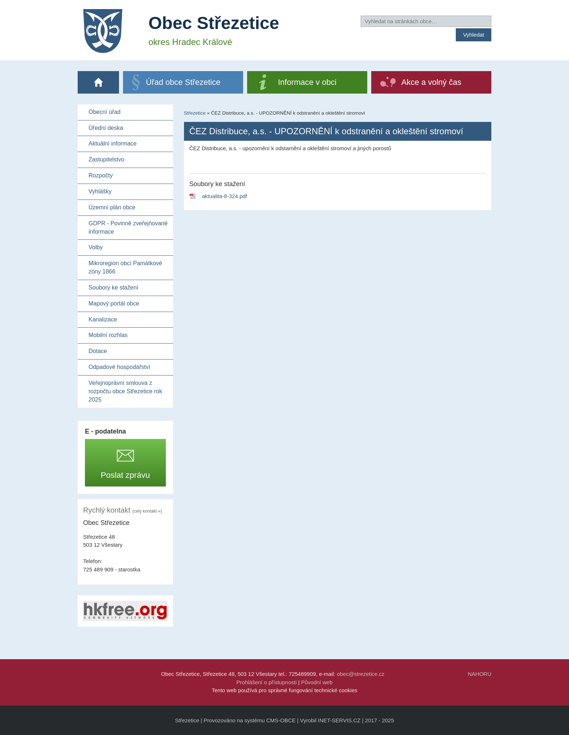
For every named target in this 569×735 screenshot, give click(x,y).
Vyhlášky (100, 191)
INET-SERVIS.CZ (339, 720)
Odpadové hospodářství (119, 367)
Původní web (317, 682)
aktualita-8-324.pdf (224, 196)
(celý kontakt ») (147, 511)
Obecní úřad (104, 112)
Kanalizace (103, 319)
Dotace (98, 351)
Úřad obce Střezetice (183, 82)
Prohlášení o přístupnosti (267, 682)
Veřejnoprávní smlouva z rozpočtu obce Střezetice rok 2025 (125, 391)
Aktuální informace (113, 143)
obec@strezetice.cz (360, 674)
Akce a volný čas (431, 82)
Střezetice (195, 113)
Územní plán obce (112, 207)
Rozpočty (101, 175)
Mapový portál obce (114, 303)
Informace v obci (307, 82)
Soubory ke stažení (113, 287)
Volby (96, 247)
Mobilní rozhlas (108, 335)
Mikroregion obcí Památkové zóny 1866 (125, 267)
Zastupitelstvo (106, 159)
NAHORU (479, 674)
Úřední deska (106, 128)
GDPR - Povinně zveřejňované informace (128, 227)
